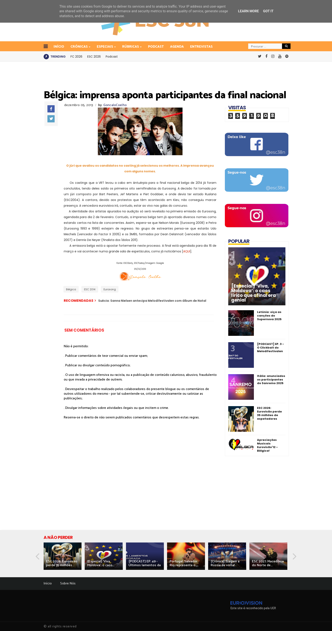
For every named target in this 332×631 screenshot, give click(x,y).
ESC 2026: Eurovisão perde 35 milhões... (61, 563)
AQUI (186, 251)
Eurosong (110, 289)
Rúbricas (131, 47)
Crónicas (79, 47)
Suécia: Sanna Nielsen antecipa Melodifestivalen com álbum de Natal (152, 301)
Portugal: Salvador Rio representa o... (183, 563)
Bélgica (71, 289)
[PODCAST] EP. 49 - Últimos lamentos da (145, 563)
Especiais (105, 47)
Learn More (248, 11)
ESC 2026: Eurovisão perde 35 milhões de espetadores (269, 413)
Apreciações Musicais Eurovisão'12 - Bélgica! (267, 445)
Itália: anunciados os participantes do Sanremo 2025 (271, 379)
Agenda (177, 47)
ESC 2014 (89, 289)
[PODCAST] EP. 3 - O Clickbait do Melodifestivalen (270, 347)
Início (48, 583)
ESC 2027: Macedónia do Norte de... (268, 563)
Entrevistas (201, 47)
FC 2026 (76, 56)
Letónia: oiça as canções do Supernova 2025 (269, 315)
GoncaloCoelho (115, 105)
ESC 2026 (94, 56)
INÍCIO (59, 47)
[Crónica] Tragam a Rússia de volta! (225, 563)
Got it (268, 11)
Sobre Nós (68, 583)
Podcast (156, 47)
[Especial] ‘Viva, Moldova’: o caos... (100, 563)
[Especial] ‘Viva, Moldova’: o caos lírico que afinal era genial (253, 293)
